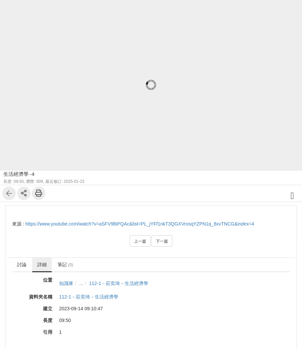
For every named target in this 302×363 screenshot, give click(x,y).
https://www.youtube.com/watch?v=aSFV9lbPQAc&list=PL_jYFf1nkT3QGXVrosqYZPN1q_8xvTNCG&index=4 (140, 224)
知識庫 (66, 283)
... (81, 283)
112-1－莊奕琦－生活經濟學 (118, 283)
